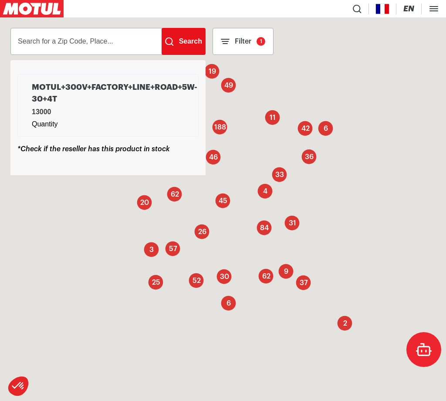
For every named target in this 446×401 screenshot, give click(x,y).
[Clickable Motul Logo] (32, 8)
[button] (18, 386)
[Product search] (357, 8)
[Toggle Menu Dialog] (434, 8)
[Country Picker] (382, 9)
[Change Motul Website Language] (408, 9)
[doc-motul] (423, 349)
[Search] (184, 41)
